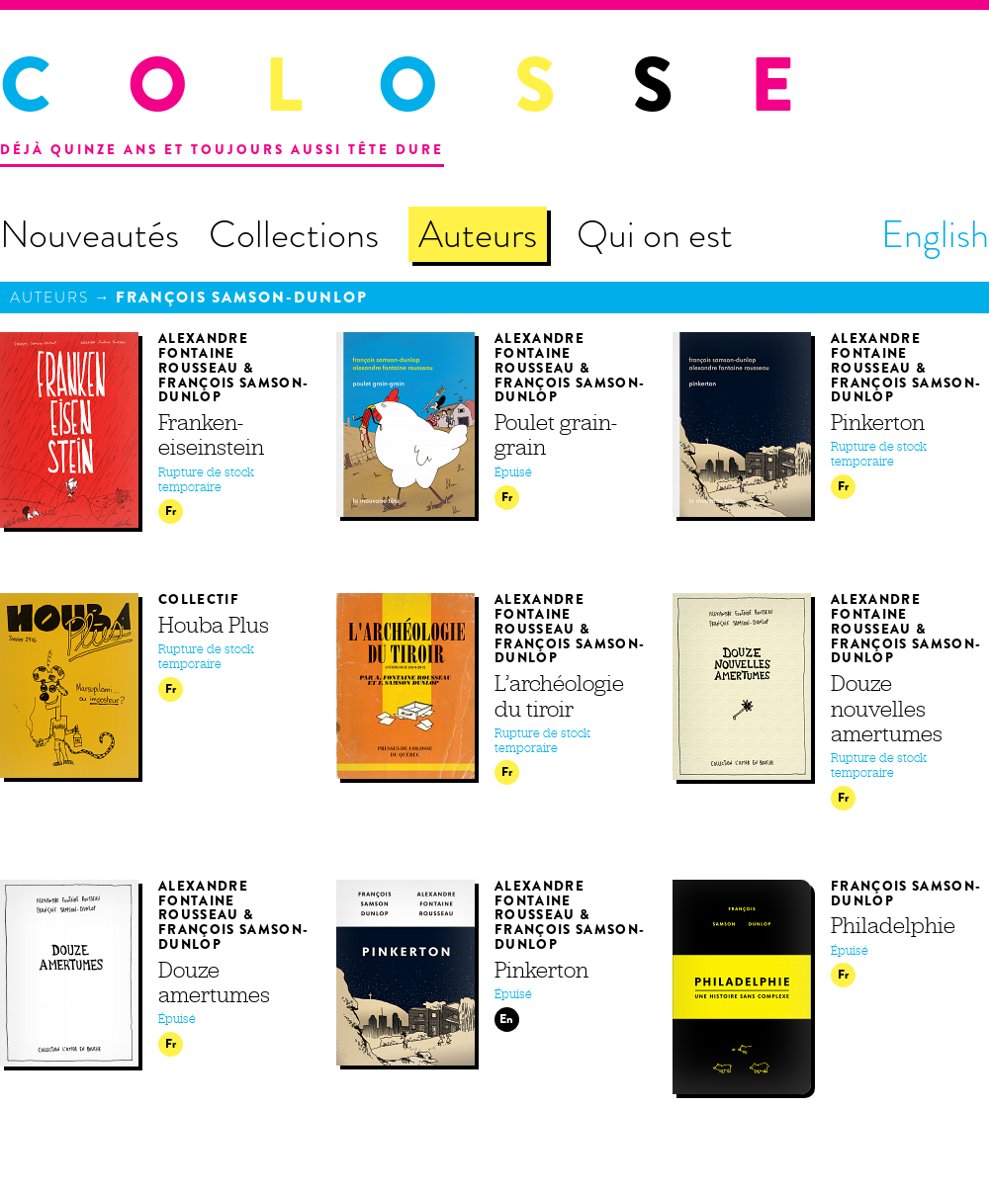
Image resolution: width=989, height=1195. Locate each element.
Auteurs (477, 234)
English (935, 234)
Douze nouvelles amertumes (887, 708)
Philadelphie (893, 925)
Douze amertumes (214, 982)
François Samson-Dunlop (242, 297)
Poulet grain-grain (555, 434)
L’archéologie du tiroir (559, 695)
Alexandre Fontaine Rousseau (203, 353)
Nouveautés (89, 234)
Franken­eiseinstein (211, 434)
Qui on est (655, 234)
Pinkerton (878, 422)
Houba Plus (213, 625)
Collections (294, 234)
